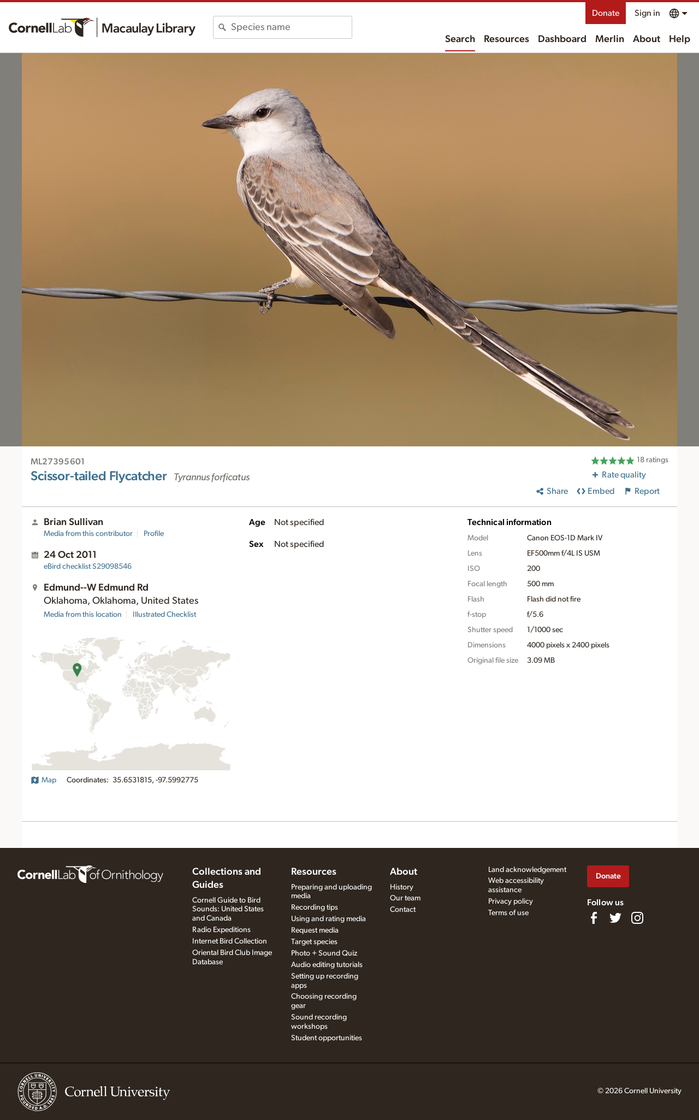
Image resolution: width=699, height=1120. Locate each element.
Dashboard (562, 39)
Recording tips (314, 907)
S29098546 (88, 566)
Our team (405, 898)
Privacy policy (510, 901)
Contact (403, 909)
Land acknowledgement (527, 870)
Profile (154, 534)
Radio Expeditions (221, 930)
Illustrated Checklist (164, 614)
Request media (315, 930)
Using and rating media (328, 919)
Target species (314, 942)
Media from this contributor (88, 534)
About (646, 39)
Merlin (609, 39)
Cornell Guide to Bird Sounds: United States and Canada (228, 910)
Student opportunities (326, 1038)
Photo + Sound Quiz (324, 953)
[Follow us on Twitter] (615, 917)
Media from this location (83, 614)
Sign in (647, 13)
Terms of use (508, 913)
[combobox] (291, 27)
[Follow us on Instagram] (637, 917)
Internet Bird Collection (229, 941)
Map (43, 780)
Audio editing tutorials (327, 965)
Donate (605, 13)
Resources (506, 39)
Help (679, 39)
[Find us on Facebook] (593, 917)
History (401, 887)
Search (460, 39)
